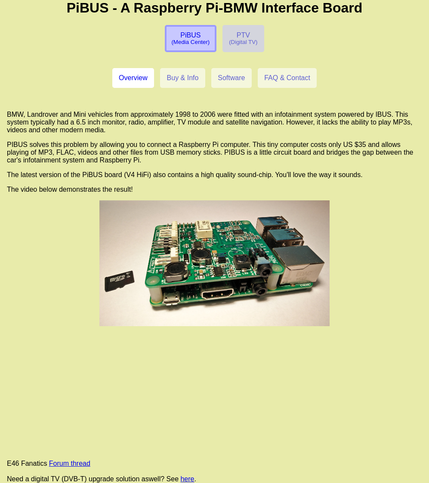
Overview (133, 77)
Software (231, 77)
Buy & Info (183, 77)
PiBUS (190, 38)
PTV (243, 38)
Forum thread (69, 463)
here (187, 479)
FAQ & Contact (287, 77)
